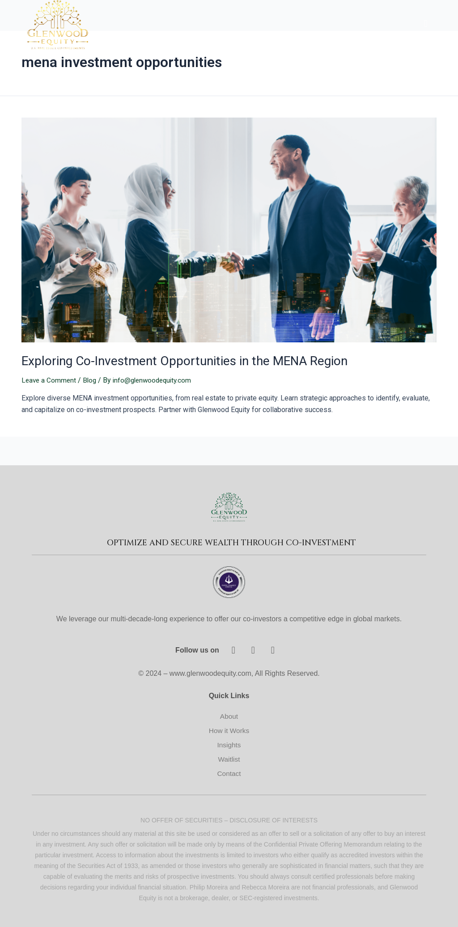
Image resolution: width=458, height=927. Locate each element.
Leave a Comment (49, 379)
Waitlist (229, 758)
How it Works (229, 729)
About (229, 715)
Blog (92, 379)
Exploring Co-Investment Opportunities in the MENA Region (174, 360)
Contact (228, 772)
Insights (228, 743)
